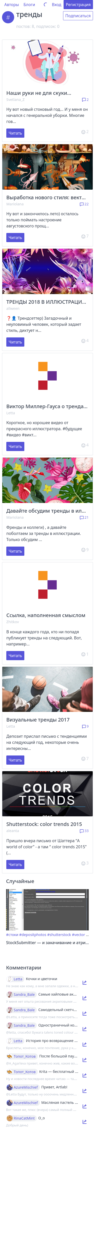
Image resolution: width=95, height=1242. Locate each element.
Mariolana (15, 204)
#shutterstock (59, 934)
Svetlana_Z (15, 99)
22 (84, 204)
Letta (10, 412)
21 (84, 517)
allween (13, 308)
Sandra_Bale (24, 995)
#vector (78, 934)
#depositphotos (32, 934)
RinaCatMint (24, 1118)
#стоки (12, 934)
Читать (15, 133)
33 (84, 830)
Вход (56, 4)
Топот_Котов (25, 1056)
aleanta (12, 830)
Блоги (29, 4)
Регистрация (78, 4)
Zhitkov (12, 621)
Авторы (11, 4)
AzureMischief (26, 1087)
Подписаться (78, 16)
